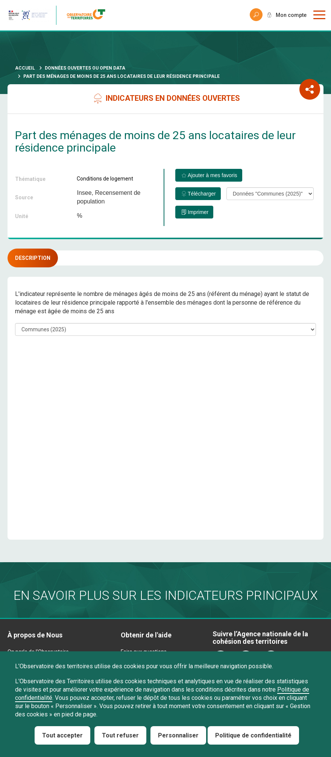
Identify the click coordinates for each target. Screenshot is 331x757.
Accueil (25, 68)
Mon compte (291, 15)
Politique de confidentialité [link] (253, 735)
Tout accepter (62, 735)
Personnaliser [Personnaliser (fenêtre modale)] (178, 735)
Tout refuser (120, 735)
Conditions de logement (105, 179)
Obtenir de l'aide (146, 635)
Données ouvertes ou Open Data (85, 68)
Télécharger (202, 194)
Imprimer (198, 212)
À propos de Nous (35, 635)
